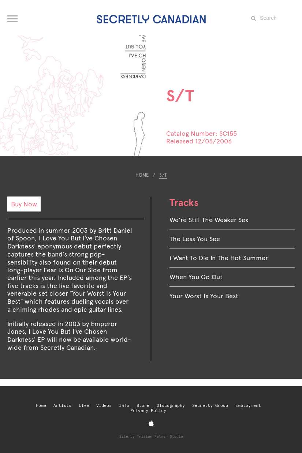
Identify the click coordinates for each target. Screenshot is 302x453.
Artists (62, 405)
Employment (248, 405)
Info (124, 405)
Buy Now (24, 204)
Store (143, 405)
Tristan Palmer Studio (160, 436)
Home (142, 175)
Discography (171, 405)
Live (84, 405)
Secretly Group (210, 405)
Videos (104, 405)
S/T (163, 175)
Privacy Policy (148, 410)
